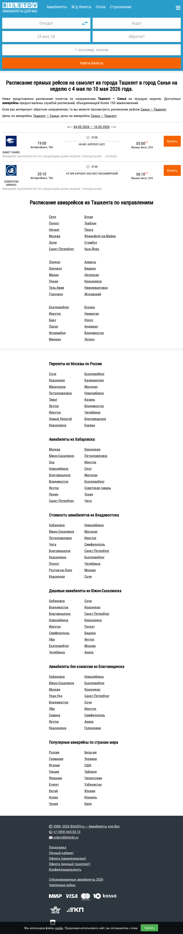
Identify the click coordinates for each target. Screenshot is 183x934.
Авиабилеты (57, 6)
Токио (88, 494)
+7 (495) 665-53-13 (66, 832)
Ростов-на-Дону (60, 570)
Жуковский (92, 294)
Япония (89, 791)
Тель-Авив (56, 287)
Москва (54, 236)
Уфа (52, 639)
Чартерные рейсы (62, 885)
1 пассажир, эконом (91, 49)
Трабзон (90, 223)
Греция (54, 771)
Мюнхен (55, 339)
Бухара (89, 307)
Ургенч (89, 339)
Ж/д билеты (81, 6)
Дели (53, 242)
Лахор (53, 326)
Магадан (90, 386)
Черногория (93, 778)
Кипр (88, 804)
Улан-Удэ (55, 696)
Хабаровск (57, 525)
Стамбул (90, 242)
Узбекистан (93, 784)
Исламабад (57, 333)
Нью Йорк (91, 249)
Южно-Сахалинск (61, 456)
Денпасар (91, 275)
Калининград (94, 380)
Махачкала (57, 386)
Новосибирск (94, 393)
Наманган (91, 313)
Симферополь (94, 544)
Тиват (53, 399)
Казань (89, 399)
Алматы (90, 262)
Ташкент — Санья (46, 116)
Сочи (52, 374)
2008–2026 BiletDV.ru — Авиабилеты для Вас (86, 826)
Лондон (54, 262)
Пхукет (54, 223)
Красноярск (93, 281)
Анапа (88, 652)
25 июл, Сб (46, 36)
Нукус (88, 320)
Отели (100, 6)
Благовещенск (95, 419)
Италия (54, 765)
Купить (172, 141)
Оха (52, 462)
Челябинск (92, 412)
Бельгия (90, 752)
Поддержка (57, 847)
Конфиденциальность (65, 869)
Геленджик (92, 728)
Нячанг (54, 229)
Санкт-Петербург (61, 249)
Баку (52, 320)
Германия (56, 759)
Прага (88, 229)
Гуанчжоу (56, 294)
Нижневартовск (96, 287)
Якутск (54, 406)
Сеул (52, 217)
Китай (53, 791)
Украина (90, 759)
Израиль (90, 797)
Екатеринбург (59, 307)
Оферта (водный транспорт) (69, 864)
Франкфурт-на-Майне (100, 236)
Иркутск (55, 313)
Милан (54, 275)
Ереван (89, 425)
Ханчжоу (55, 268)
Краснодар (57, 380)
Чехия (53, 804)
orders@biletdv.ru (65, 837)
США (87, 765)
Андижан (91, 326)
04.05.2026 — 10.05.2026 (92, 127)
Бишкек (90, 268)
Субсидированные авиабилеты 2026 (76, 879)
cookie (59, 928)
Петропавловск (60, 393)
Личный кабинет (61, 853)
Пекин (53, 281)
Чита (88, 501)
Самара (54, 715)
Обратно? (137, 36)
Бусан (88, 217)
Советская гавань (97, 488)
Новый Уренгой (60, 419)
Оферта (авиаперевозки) (67, 858)
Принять (149, 928)
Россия (54, 752)
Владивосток (94, 333)
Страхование (120, 6)
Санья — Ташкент (153, 109)
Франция (55, 778)
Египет (54, 784)
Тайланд (90, 771)
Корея (53, 797)
